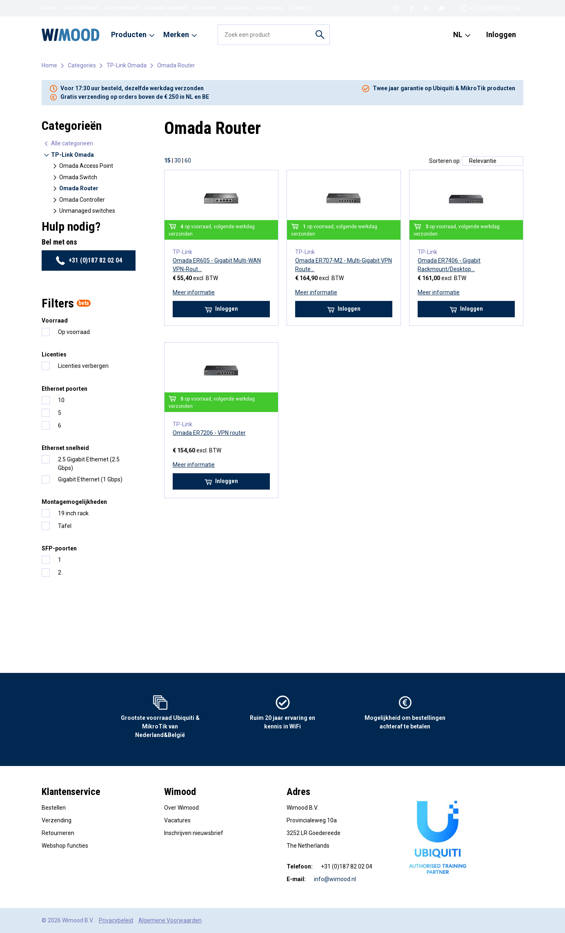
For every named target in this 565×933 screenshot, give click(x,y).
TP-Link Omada (127, 65)
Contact (299, 7)
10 (61, 400)
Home (48, 7)
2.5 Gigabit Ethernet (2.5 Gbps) (89, 463)
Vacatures (236, 7)
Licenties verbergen (83, 366)
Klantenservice (71, 791)
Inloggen (501, 34)
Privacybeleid (116, 920)
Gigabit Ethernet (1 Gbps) (90, 479)
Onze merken (121, 7)
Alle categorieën (68, 143)
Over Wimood (80, 7)
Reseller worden (166, 7)
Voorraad (55, 320)
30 (177, 160)
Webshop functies (65, 845)
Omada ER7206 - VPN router (209, 433)
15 (167, 160)
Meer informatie (194, 292)
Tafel (64, 526)
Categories (82, 65)
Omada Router (176, 65)
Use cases (269, 7)
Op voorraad (74, 332)
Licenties (54, 354)
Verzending (56, 820)
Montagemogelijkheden (74, 502)
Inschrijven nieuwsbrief (193, 833)
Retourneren (58, 833)
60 (188, 160)
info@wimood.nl (335, 879)
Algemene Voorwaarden (170, 920)
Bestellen (54, 807)
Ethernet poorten (64, 388)
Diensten (205, 7)
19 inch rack (73, 513)
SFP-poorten (59, 548)
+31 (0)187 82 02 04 (89, 260)
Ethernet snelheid (65, 448)
